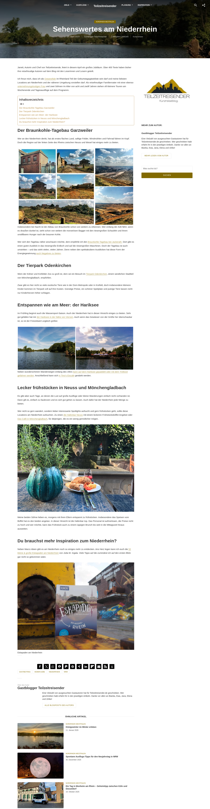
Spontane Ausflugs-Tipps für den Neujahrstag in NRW (92, 759)
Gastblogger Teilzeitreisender (94, 37)
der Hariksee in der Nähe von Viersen (55, 317)
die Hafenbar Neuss (73, 415)
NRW (66, 672)
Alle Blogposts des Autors (58, 705)
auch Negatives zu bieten (48, 253)
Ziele (55, 5)
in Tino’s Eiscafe (67, 375)
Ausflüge (70, 5)
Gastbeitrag (24, 672)
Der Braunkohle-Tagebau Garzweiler (37, 108)
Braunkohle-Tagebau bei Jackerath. (105, 242)
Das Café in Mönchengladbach (32, 419)
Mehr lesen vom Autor (157, 157)
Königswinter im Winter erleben (91, 727)
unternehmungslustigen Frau (31, 86)
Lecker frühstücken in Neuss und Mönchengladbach (44, 118)
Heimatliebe (39, 672)
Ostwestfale (50, 78)
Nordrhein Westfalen (105, 22)
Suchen (167, 177)
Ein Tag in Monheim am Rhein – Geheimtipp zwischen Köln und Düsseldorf (100, 789)
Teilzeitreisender (105, 5)
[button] (39, 666)
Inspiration (155, 5)
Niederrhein (54, 672)
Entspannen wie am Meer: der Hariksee (38, 115)
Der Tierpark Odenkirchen (31, 111)
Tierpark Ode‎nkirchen (96, 274)
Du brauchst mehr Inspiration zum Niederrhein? (42, 122)
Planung (137, 5)
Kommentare (140, 37)
